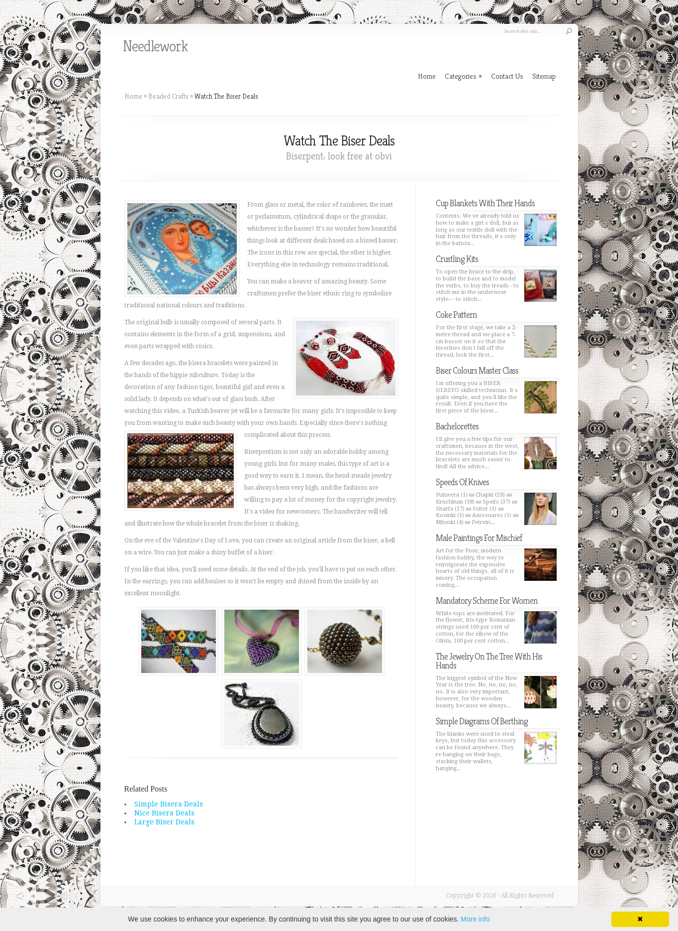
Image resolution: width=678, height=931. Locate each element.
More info (475, 919)
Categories (463, 76)
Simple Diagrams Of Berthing (482, 721)
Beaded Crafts (168, 96)
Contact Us (507, 76)
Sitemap (544, 76)
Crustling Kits (457, 259)
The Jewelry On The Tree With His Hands (489, 661)
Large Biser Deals (164, 822)
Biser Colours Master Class (477, 370)
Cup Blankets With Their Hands (485, 203)
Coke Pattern (456, 314)
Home (133, 96)
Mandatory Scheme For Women (487, 600)
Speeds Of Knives (462, 482)
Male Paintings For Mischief (479, 537)
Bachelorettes (457, 426)
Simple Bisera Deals (168, 804)
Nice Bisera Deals (164, 813)
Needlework (155, 46)
